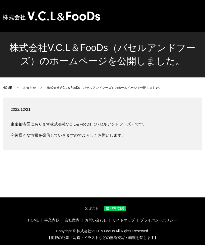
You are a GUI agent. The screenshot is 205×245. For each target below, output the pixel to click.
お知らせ (29, 88)
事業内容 (148, 13)
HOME (132, 13)
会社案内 (167, 13)
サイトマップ (124, 220)
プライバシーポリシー (158, 220)
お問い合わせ (189, 13)
